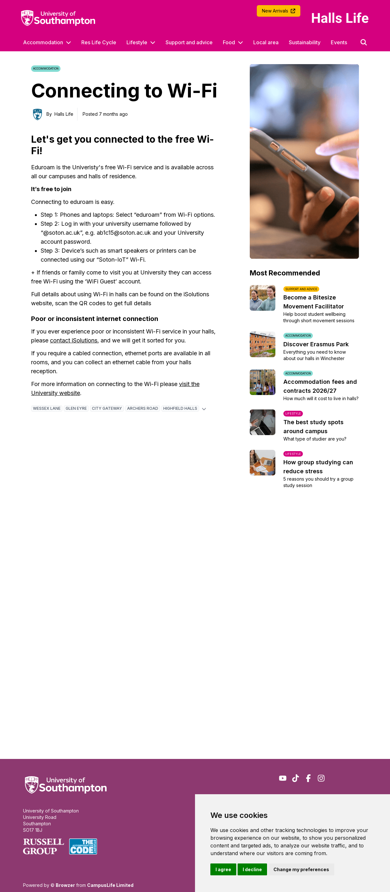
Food (229, 42)
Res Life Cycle (98, 42)
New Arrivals (278, 10)
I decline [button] (252, 869)
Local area (266, 42)
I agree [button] (223, 869)
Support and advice (189, 42)
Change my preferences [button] (301, 869)
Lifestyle (136, 42)
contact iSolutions (73, 340)
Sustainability (305, 42)
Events (339, 42)
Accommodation (43, 42)
